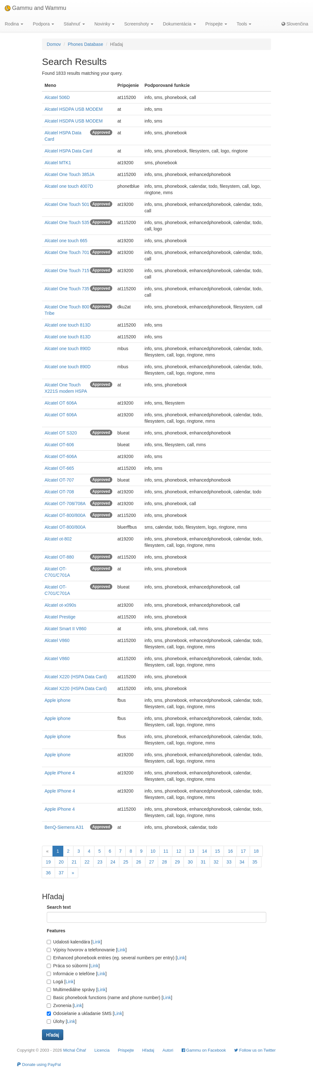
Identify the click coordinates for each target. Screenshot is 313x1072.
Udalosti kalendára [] (74, 941)
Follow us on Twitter (254, 1050)
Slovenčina (295, 23)
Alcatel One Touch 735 (67, 288)
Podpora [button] (43, 23)
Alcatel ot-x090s (60, 605)
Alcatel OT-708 (59, 491)
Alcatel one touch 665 (66, 240)
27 (151, 861)
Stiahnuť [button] (74, 23)
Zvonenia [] (65, 1005)
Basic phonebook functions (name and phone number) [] (109, 997)
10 (153, 851)
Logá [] (61, 981)
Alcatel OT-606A (61, 456)
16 (230, 851)
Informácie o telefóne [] (77, 973)
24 (112, 861)
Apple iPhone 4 (60, 772)
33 (229, 861)
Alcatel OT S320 (61, 432)
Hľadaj (148, 1050)
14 (204, 851)
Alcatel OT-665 (59, 468)
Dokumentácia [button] (179, 23)
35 (254, 861)
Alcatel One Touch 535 (67, 222)
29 (177, 861)
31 (203, 861)
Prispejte (126, 1050)
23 (99, 861)
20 (61, 861)
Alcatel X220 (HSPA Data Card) (76, 676)
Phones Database (85, 44)
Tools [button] (244, 23)
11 (166, 851)
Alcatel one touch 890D (68, 348)
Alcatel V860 (57, 640)
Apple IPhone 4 (60, 790)
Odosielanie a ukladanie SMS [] (85, 1013)
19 (48, 861)
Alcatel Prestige (60, 616)
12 (178, 851)
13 (191, 851)
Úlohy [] (61, 1021)
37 (61, 872)
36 (48, 872)
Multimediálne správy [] (77, 989)
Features (56, 930)
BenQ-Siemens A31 (64, 827)
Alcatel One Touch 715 (67, 270)
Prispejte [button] (216, 23)
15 (217, 851)
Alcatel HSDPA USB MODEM (74, 109)
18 (256, 851)
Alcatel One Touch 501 (67, 204)
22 (87, 861)
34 (242, 861)
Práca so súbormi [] (73, 965)
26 (138, 861)
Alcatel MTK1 (58, 162)
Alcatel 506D (57, 97)
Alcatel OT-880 (59, 557)
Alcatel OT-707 (59, 480)
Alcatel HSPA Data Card (68, 150)
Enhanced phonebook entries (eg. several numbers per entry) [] (116, 957)
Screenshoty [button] (138, 23)
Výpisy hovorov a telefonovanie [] (87, 949)
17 (243, 851)
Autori (168, 1050)
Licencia (102, 1050)
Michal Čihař (74, 1050)
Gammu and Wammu (35, 8)
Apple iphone (58, 700)
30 (190, 861)
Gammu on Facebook (204, 1050)
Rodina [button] (14, 23)
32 (216, 861)
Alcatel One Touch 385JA (69, 174)
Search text (59, 907)
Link (97, 941)
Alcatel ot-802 (58, 538)
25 (125, 861)
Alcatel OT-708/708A (65, 503)
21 (74, 861)
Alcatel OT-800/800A (65, 515)
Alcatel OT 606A (61, 403)
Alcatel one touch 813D (68, 325)
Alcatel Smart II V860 (66, 628)
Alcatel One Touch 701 (67, 252)
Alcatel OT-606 (59, 444)
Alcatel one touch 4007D (69, 186)
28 (164, 861)
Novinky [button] (104, 23)
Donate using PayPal (39, 1064)
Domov (54, 44)
